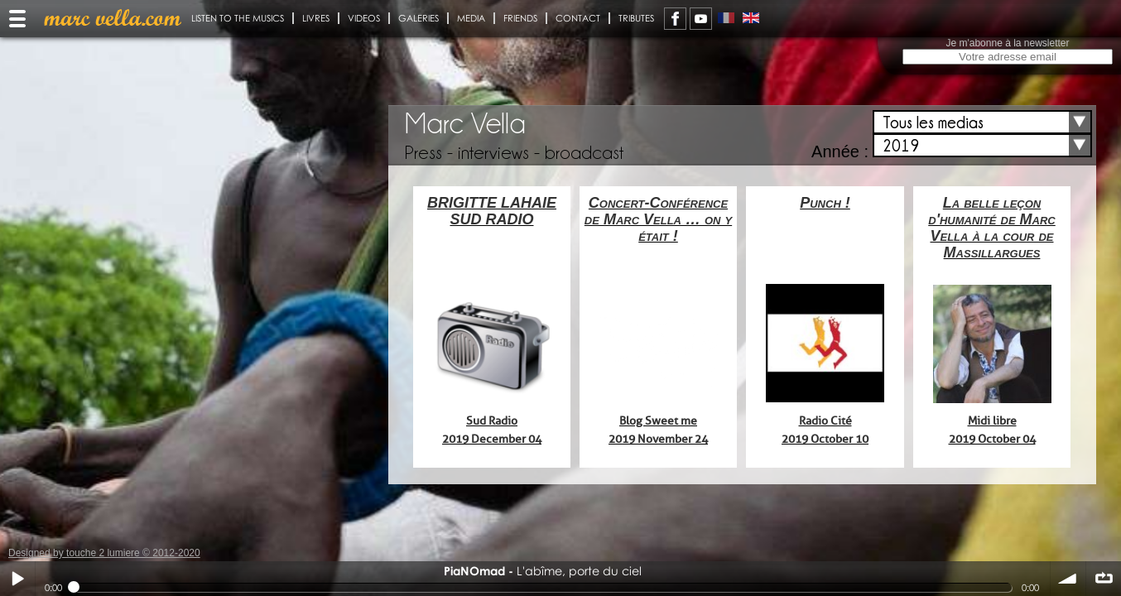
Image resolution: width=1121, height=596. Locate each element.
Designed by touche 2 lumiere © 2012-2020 (104, 553)
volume (1068, 578)
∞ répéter (1103, 578)
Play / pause (17, 578)
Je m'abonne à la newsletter (1007, 43)
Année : (839, 151)
